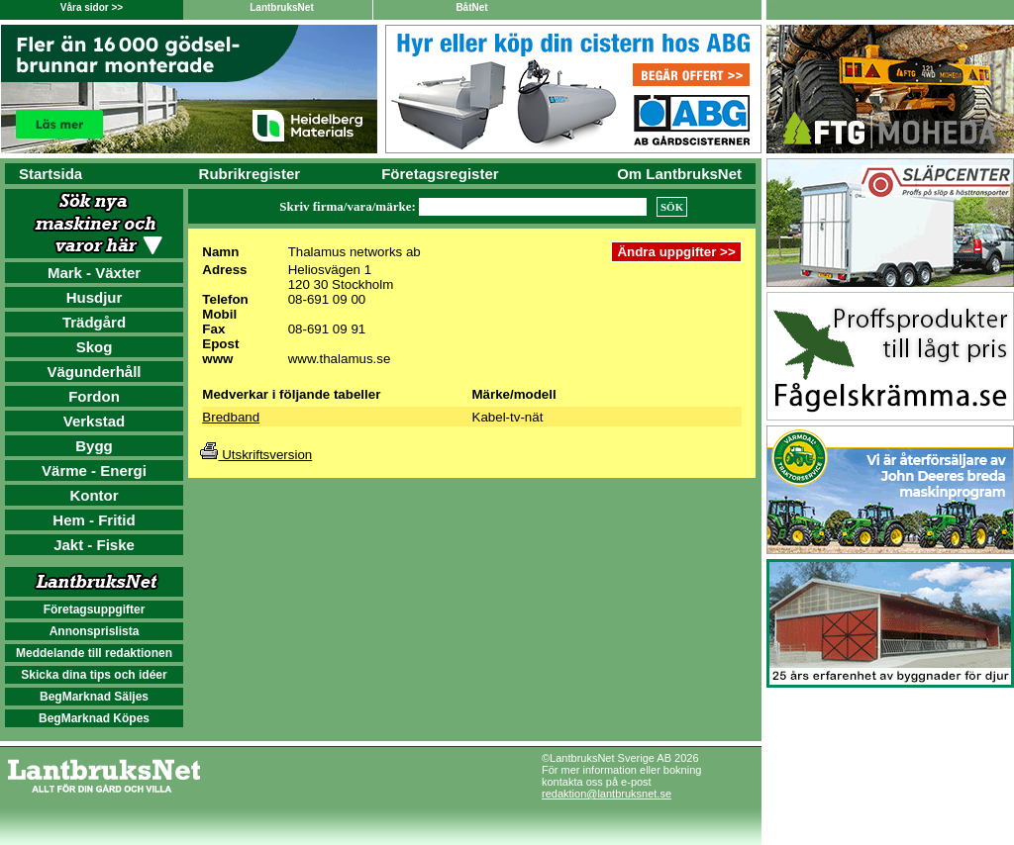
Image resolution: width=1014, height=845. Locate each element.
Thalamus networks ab (354, 251)
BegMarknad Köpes (94, 718)
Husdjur (94, 297)
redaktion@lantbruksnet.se (606, 793)
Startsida (50, 173)
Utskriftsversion (256, 454)
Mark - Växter (94, 272)
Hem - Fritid (93, 520)
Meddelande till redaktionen (94, 653)
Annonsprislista (95, 631)
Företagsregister (439, 173)
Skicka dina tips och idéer (93, 675)
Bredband (230, 417)
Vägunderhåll (94, 371)
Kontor (93, 495)
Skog (94, 346)
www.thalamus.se (339, 358)
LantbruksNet (281, 7)
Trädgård (94, 322)
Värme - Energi (94, 470)
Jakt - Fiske (94, 544)
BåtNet (471, 7)
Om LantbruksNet (679, 173)
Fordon (94, 396)
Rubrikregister (250, 173)
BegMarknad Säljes (94, 697)
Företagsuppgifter (95, 609)
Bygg (94, 445)
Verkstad (94, 421)
